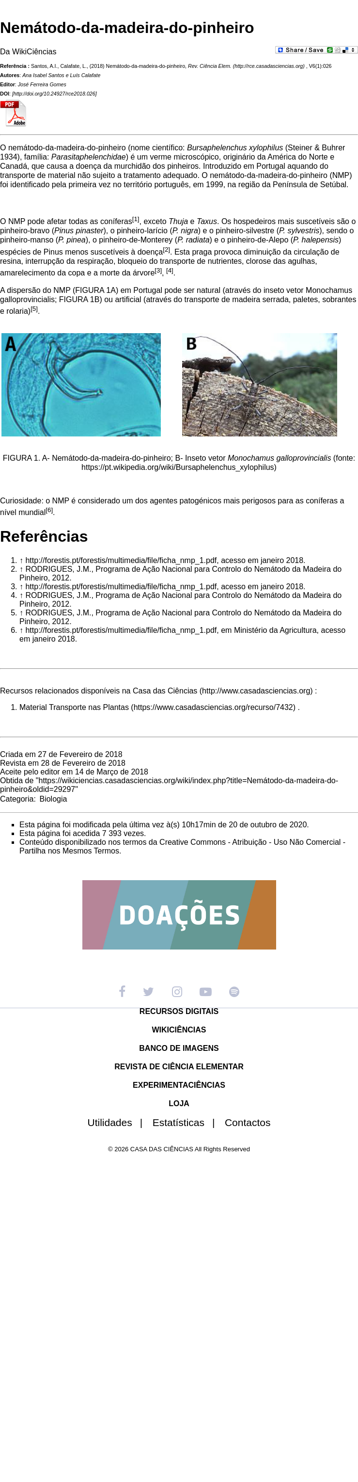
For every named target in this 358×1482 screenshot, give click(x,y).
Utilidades (119, 1122)
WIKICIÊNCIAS (179, 1030)
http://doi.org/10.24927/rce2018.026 (54, 94)
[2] (166, 249)
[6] (49, 510)
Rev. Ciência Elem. (210, 66)
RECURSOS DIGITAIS (179, 1011)
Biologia (53, 799)
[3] (158, 270)
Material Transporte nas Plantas (74, 707)
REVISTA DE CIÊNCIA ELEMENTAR (179, 1066)
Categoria (16, 799)
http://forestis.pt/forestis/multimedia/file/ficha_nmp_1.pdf (121, 560)
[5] (34, 308)
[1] (136, 219)
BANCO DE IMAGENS (178, 1048)
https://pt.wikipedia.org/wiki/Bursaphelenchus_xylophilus (177, 467)
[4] (169, 270)
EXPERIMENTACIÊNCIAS (179, 1085)
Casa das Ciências (165, 691)
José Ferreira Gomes (42, 84)
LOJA (179, 1103)
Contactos (248, 1122)
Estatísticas (188, 1122)
